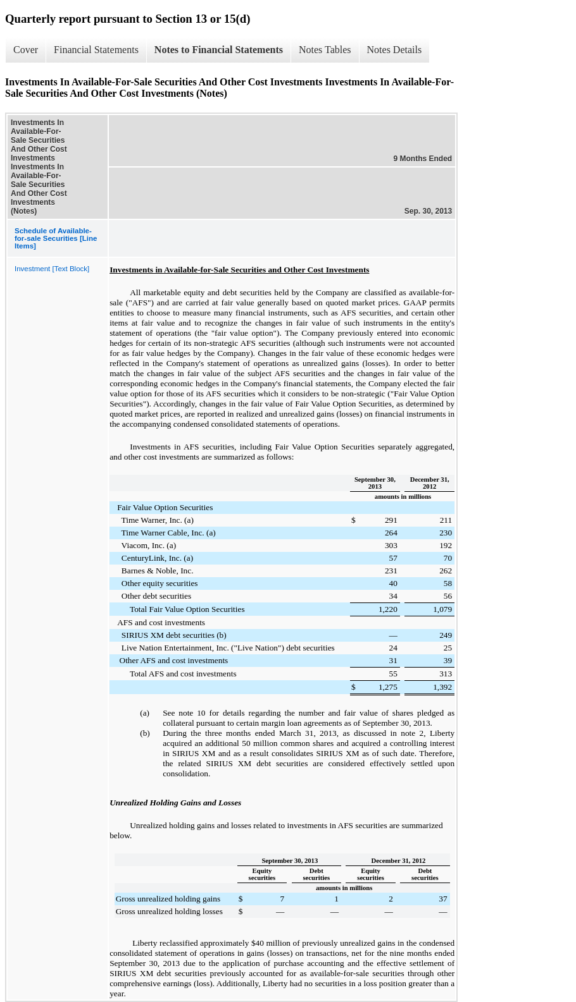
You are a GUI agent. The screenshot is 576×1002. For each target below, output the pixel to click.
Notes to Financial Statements (218, 49)
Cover (25, 49)
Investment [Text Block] (52, 268)
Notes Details (394, 49)
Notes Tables (325, 49)
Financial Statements (96, 49)
